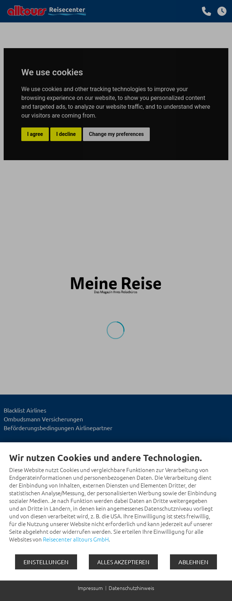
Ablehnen (193, 561)
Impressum (90, 587)
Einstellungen (46, 561)
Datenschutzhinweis (131, 587)
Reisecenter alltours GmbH (76, 539)
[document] (116, 503)
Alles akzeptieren (123, 561)
